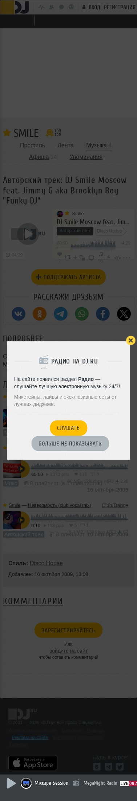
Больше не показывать (70, 443)
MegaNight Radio (100, 783)
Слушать (68, 428)
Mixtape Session (51, 783)
